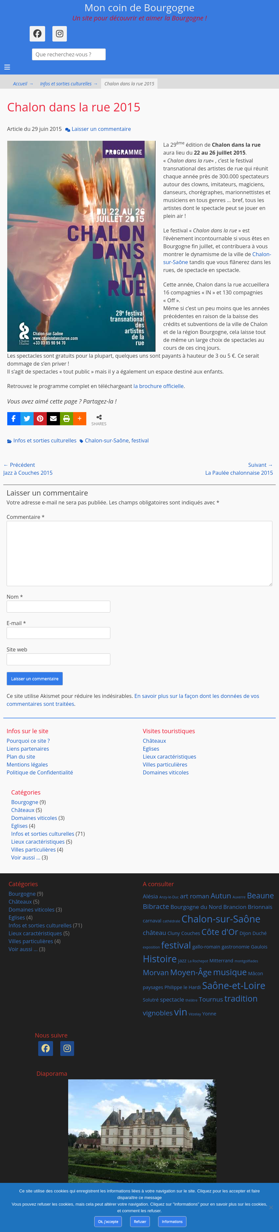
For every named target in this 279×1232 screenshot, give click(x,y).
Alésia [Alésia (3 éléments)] (150, 896)
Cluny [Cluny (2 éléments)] (173, 933)
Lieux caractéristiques (169, 756)
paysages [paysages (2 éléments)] (153, 987)
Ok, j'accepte (108, 1221)
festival (140, 440)
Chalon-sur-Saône (107, 440)
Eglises (151, 748)
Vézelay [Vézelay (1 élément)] (195, 1014)
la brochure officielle (158, 386)
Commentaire (25, 517)
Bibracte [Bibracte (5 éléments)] (156, 906)
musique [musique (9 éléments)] (230, 971)
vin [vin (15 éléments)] (180, 1011)
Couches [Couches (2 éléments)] (190, 933)
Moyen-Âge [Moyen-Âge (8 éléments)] (191, 972)
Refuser (140, 1221)
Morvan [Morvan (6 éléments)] (156, 972)
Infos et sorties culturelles (69, 83)
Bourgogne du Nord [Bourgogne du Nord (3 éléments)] (196, 907)
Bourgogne (24, 802)
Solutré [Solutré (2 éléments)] (151, 1000)
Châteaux (154, 740)
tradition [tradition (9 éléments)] (241, 998)
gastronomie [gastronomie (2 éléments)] (236, 947)
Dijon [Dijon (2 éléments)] (245, 933)
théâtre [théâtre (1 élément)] (191, 1000)
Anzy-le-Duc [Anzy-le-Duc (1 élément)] (169, 897)
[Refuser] (270, 1207)
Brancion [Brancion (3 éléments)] (234, 907)
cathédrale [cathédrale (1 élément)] (171, 921)
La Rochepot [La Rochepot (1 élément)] (198, 961)
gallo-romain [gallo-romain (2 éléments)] (206, 947)
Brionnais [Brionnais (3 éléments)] (260, 907)
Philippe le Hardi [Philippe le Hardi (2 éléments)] (182, 987)
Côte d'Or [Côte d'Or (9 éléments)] (220, 931)
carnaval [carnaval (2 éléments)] (152, 920)
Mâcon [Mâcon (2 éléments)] (255, 973)
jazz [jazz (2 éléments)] (182, 960)
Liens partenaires (28, 748)
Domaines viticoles (166, 772)
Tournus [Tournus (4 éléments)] (211, 999)
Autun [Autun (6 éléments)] (220, 895)
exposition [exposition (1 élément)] (151, 947)
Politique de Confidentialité (40, 772)
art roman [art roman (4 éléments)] (194, 896)
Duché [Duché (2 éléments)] (260, 933)
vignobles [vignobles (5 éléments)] (158, 1012)
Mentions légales (27, 764)
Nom (15, 596)
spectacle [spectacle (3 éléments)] (172, 999)
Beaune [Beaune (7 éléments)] (260, 895)
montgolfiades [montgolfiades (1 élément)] (246, 961)
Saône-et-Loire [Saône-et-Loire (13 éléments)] (233, 985)
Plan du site (21, 756)
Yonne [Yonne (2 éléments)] (209, 1013)
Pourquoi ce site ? (28, 740)
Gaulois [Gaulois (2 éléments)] (259, 947)
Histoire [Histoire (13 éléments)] (160, 958)
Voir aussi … (26, 857)
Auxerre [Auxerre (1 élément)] (239, 897)
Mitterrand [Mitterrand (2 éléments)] (221, 960)
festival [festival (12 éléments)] (176, 945)
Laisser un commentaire (101, 129)
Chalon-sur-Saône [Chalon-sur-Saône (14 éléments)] (221, 918)
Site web (17, 649)
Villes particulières (165, 764)
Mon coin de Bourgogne (139, 7)
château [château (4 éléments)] (154, 932)
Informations (172, 1221)
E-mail (16, 623)
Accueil (23, 83)
